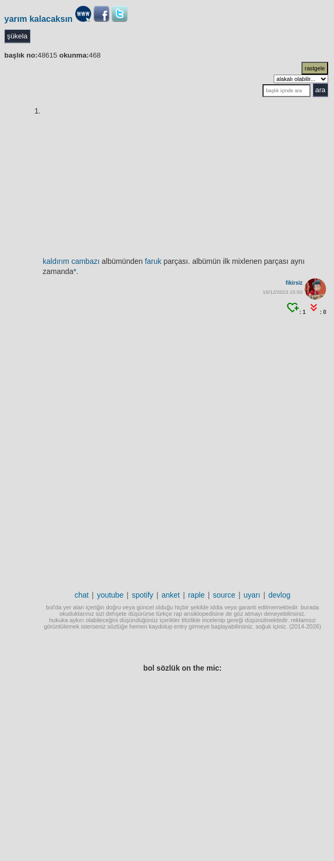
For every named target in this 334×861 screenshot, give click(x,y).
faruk (153, 261)
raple (196, 595)
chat (82, 595)
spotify (142, 595)
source (224, 595)
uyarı (251, 595)
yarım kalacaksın (38, 18)
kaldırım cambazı (71, 261)
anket (171, 595)
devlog (279, 595)
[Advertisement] (165, 444)
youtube (110, 595)
